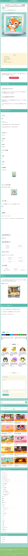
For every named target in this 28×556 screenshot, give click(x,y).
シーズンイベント (4, 474)
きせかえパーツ (4, 529)
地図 (3, 523)
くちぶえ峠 (4, 489)
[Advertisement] (14, 45)
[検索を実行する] (26, 402)
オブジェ (3, 504)
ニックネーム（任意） (5, 390)
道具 (3, 525)
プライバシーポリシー (16, 553)
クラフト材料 (4, 513)
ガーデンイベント (4, 476)
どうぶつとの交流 (7, 58)
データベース (4, 531)
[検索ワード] (14, 402)
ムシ (3, 516)
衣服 (2, 500)
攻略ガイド (8, 332)
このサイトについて (7, 553)
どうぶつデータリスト (7, 59)
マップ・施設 (4, 487)
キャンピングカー (4, 527)
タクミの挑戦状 (4, 483)
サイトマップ (11, 553)
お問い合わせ (21, 553)
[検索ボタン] (27, 1)
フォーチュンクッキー (5, 481)
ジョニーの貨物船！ (5, 491)
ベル (3, 511)
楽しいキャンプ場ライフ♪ (8, 62)
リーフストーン (5, 509)
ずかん (3, 496)
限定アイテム (4, 502)
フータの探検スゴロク (5, 494)
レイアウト (3, 472)
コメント (3, 379)
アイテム (3, 506)
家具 (2, 498)
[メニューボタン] (1, 1)
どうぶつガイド (6, 56)
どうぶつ (4, 332)
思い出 (5, 60)
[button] (3, 334)
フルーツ (4, 520)
